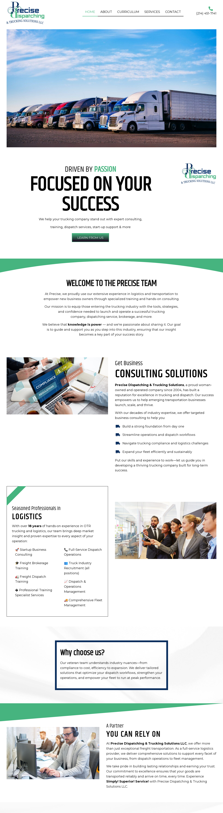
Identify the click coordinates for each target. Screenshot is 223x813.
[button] (90, 237)
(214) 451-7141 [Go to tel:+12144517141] (206, 13)
